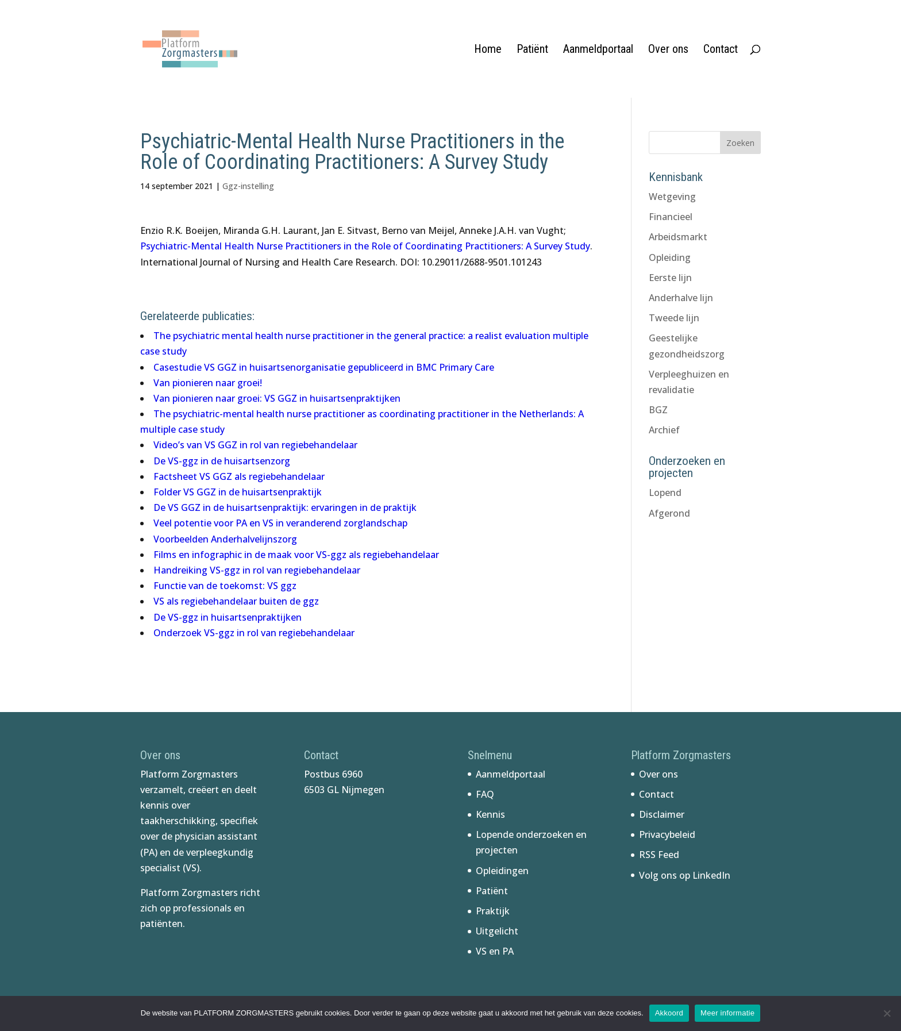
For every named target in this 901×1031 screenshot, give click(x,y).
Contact (720, 50)
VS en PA (495, 951)
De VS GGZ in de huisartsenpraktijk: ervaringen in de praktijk (285, 507)
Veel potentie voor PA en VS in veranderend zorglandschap (280, 523)
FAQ (485, 794)
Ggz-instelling (248, 185)
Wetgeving (672, 196)
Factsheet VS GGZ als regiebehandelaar (239, 476)
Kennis (490, 814)
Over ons (668, 50)
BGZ (658, 409)
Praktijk (493, 911)
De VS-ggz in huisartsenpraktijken (227, 617)
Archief (664, 430)
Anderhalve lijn (681, 297)
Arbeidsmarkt (678, 236)
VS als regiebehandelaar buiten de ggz (236, 601)
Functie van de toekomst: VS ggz (225, 585)
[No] (886, 1013)
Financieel (670, 216)
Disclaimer (661, 814)
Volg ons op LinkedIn (684, 875)
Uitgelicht (497, 931)
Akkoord (669, 1013)
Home (488, 50)
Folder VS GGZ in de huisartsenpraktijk (237, 492)
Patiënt (532, 50)
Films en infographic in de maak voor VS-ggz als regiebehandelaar (296, 554)
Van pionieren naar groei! (207, 382)
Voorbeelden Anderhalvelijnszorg (225, 539)
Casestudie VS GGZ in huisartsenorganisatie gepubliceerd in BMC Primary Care (323, 367)
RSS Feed (659, 854)
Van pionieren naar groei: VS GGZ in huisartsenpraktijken (277, 398)
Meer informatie (727, 1013)
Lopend (665, 492)
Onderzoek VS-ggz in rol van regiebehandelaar (254, 632)
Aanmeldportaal (598, 50)
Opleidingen (502, 870)
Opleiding (670, 257)
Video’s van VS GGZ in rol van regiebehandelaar (255, 444)
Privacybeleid (667, 834)
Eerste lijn (670, 277)
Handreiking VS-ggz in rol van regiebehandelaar (256, 570)
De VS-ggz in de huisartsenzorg (221, 461)
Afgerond (669, 513)
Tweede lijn (674, 317)
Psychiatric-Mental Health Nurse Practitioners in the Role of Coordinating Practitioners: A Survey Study (365, 246)
